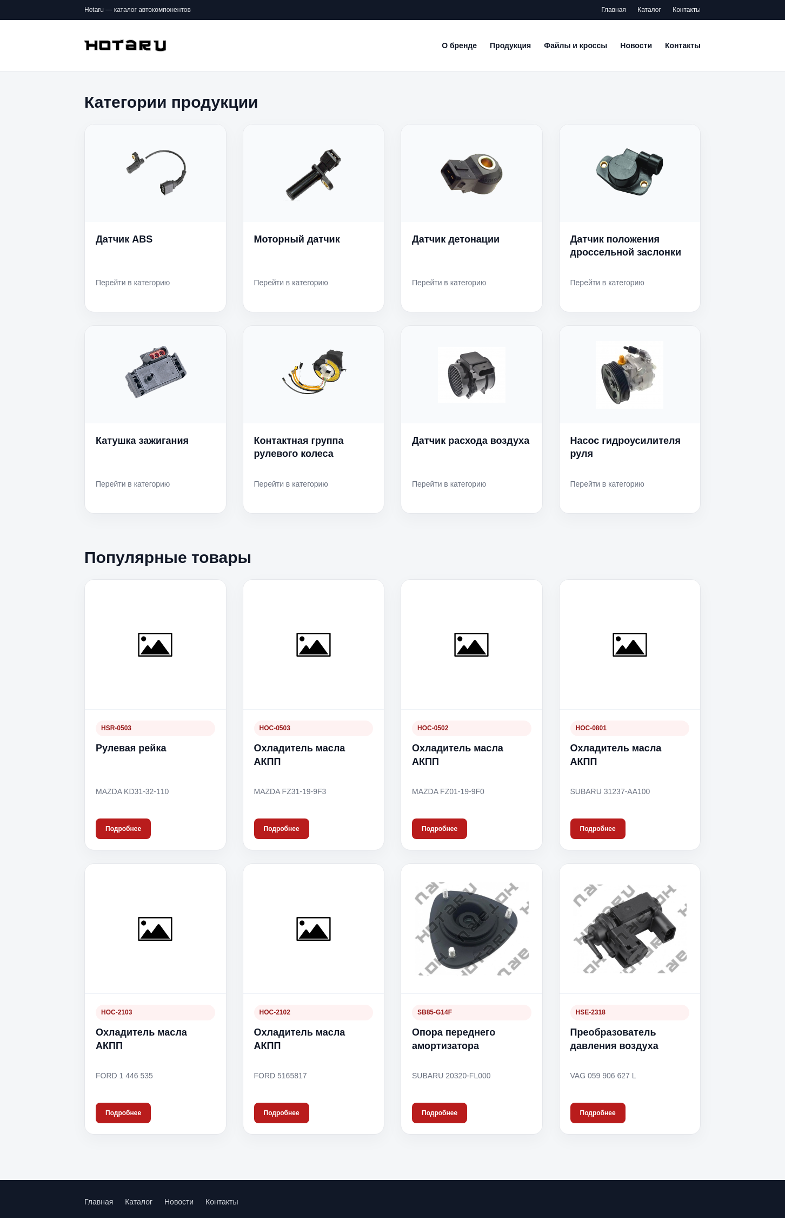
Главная (613, 10)
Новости (636, 45)
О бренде (459, 45)
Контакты (687, 10)
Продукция (510, 45)
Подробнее (123, 829)
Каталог (649, 10)
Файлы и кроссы (575, 45)
